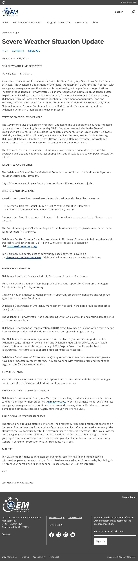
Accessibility (39, 556)
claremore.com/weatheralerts (23, 257)
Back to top (129, 497)
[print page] (18, 51)
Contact (6, 534)
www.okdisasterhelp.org (22, 246)
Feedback (54, 556)
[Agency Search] (133, 11)
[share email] (34, 51)
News (5, 22)
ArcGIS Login (56, 524)
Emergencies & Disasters (27, 22)
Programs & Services (58, 22)
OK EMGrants (75, 517)
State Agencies (128, 2)
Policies (25, 556)
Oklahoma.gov (9, 556)
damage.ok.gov (56, 401)
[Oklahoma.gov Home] (4, 2)
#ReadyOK (81, 22)
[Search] (125, 11)
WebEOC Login (56, 517)
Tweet (5, 51)
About (95, 22)
